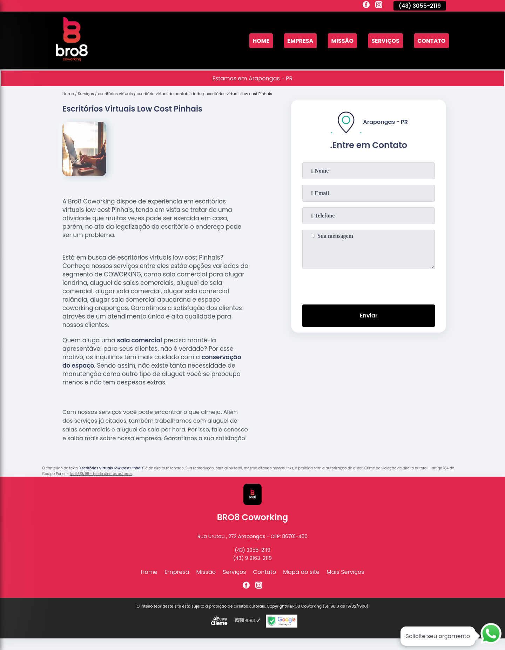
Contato (431, 40)
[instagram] (378, 5)
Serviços (385, 40)
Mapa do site (301, 572)
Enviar (368, 315)
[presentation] (368, 285)
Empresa (300, 40)
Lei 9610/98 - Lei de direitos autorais (101, 473)
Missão (342, 40)
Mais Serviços (345, 572)
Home (260, 40)
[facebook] (366, 5)
